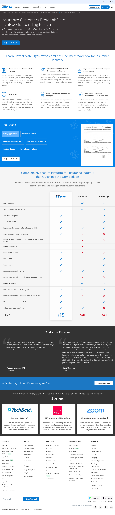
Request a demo (11, 43)
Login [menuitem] (111, 2)
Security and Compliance (10, 509)
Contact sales (94, 7)
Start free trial (31, 499)
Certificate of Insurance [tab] (36, 141)
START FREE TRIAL (104, 383)
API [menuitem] (46, 7)
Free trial (105, 7)
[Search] (111, 7)
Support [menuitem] (105, 2)
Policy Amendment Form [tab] (13, 141)
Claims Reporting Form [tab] (28, 149)
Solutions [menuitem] (26, 7)
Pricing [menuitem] (52, 7)
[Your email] (12, 499)
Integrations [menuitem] (37, 7)
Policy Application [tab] (10, 134)
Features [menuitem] (17, 7)
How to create (77, 475)
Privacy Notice (24, 509)
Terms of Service (36, 509)
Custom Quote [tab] (9, 149)
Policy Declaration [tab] (29, 134)
